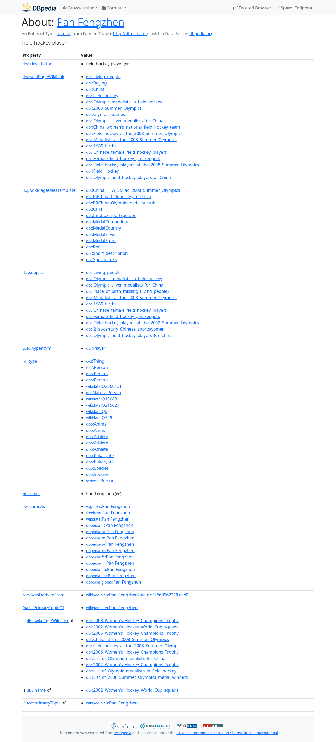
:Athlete (97, 436)
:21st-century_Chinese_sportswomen (125, 329)
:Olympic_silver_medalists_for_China (125, 121)
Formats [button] (112, 8)
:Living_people (103, 77)
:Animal (97, 424)
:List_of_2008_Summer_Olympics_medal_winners (137, 677)
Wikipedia (122, 732)
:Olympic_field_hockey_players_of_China (128, 177)
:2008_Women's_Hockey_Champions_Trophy (132, 620)
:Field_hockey (102, 95)
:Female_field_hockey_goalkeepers (123, 158)
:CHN (94, 209)
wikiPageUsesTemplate (49, 190)
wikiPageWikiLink (43, 77)
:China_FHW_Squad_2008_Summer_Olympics (133, 190)
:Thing (95, 361)
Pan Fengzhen (90, 22)
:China (95, 89)
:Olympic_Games (105, 114)
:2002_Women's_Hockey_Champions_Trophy (132, 664)
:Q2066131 (104, 386)
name (36, 690)
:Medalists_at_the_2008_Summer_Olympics (131, 139)
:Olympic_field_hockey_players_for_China (129, 335)
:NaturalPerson (103, 392)
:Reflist (95, 247)
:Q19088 (101, 399)
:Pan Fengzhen (108, 506)
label (31, 493)
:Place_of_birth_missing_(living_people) (127, 291)
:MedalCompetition (108, 222)
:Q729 (99, 418)
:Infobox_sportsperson (111, 215)
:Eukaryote (100, 455)
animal (63, 33)
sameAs (34, 506)
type (30, 361)
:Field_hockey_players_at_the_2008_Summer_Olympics (142, 165)
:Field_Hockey (102, 171)
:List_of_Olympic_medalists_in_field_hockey (131, 671)
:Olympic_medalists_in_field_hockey (124, 102)
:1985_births (101, 146)
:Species (97, 468)
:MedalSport (101, 240)
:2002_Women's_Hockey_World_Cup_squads (132, 627)
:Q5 (96, 411)
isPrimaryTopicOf (43, 608)
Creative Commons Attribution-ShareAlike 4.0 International (227, 732)
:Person (97, 367)
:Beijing (96, 83)
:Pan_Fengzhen (112, 608)
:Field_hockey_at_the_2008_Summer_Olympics (134, 133)
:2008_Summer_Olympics (113, 108)
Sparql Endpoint (294, 8)
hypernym (37, 348)
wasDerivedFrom (44, 595)
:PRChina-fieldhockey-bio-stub (118, 196)
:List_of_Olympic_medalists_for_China (125, 658)
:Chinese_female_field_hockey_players (126, 152)
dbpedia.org (201, 33)
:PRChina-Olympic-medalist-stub (120, 203)
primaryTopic (43, 703)
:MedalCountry (103, 228)
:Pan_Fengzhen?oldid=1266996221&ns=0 (137, 595)
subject (33, 272)
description (37, 64)
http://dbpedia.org (131, 33)
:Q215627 (102, 405)
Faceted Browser (252, 8)
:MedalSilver (101, 234)
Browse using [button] (78, 8)
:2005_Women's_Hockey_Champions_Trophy (132, 633)
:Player (96, 348)
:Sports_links (101, 259)
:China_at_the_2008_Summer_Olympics (127, 639)
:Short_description (107, 253)
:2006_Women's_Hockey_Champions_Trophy (132, 652)
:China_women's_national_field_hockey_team (133, 127)
